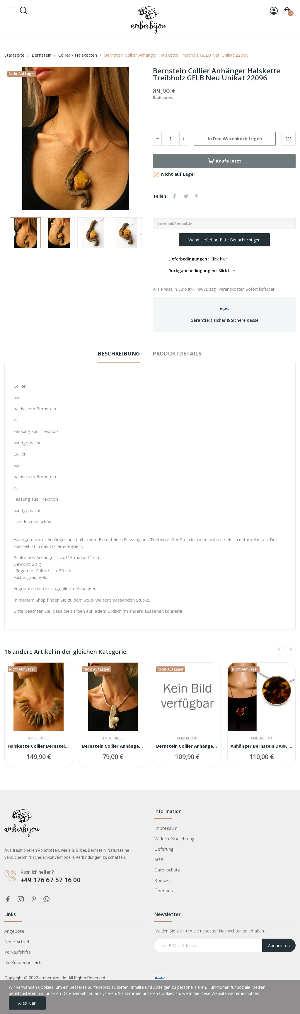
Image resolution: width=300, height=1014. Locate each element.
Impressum (166, 828)
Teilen (174, 196)
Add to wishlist (289, 139)
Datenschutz (167, 870)
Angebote (14, 931)
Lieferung (163, 849)
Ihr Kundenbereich (22, 962)
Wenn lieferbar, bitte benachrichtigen (224, 240)
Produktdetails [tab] (177, 353)
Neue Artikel (16, 941)
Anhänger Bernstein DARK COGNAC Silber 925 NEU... (262, 746)
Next (141, 233)
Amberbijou (38, 738)
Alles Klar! (27, 1003)
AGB (158, 859)
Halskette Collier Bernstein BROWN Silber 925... (39, 746)
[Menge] (170, 139)
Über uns (163, 890)
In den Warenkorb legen (235, 138)
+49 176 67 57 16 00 (51, 880)
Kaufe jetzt (224, 161)
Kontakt (162, 880)
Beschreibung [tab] (119, 353)
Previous (11, 233)
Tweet (185, 196)
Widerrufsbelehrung (174, 839)
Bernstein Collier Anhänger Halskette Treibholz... (113, 746)
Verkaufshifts (17, 952)
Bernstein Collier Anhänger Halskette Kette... (187, 746)
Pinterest (196, 196)
